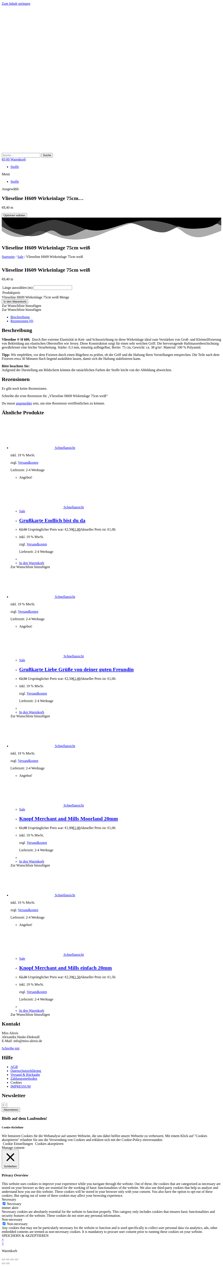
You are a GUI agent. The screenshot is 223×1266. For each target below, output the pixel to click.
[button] (111, 174)
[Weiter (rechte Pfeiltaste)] (8, 1263)
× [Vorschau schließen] (3, 1239)
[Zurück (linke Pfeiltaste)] (3, 1263)
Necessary (14, 1204)
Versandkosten (28, 462)
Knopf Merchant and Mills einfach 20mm (65, 968)
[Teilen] (12, 1259)
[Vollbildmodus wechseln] (8, 1259)
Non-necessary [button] (12, 1219)
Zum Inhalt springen (16, 3)
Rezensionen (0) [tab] (21, 321)
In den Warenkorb (14, 301)
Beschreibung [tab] (20, 317)
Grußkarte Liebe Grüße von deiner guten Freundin (76, 669)
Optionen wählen (14, 215)
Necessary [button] (9, 1199)
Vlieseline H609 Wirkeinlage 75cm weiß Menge (35, 297)
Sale (20, 257)
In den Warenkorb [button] (31, 563)
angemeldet (24, 403)
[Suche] (47, 155)
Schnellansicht (64, 448)
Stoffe (14, 167)
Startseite (8, 257)
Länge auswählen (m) (17, 287)
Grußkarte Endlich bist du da (52, 520)
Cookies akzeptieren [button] (49, 1144)
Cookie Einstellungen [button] (18, 1144)
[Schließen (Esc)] (16, 1259)
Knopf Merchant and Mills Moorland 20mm (68, 818)
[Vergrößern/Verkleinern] (3, 1259)
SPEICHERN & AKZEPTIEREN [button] (25, 1235)
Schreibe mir (11, 1048)
